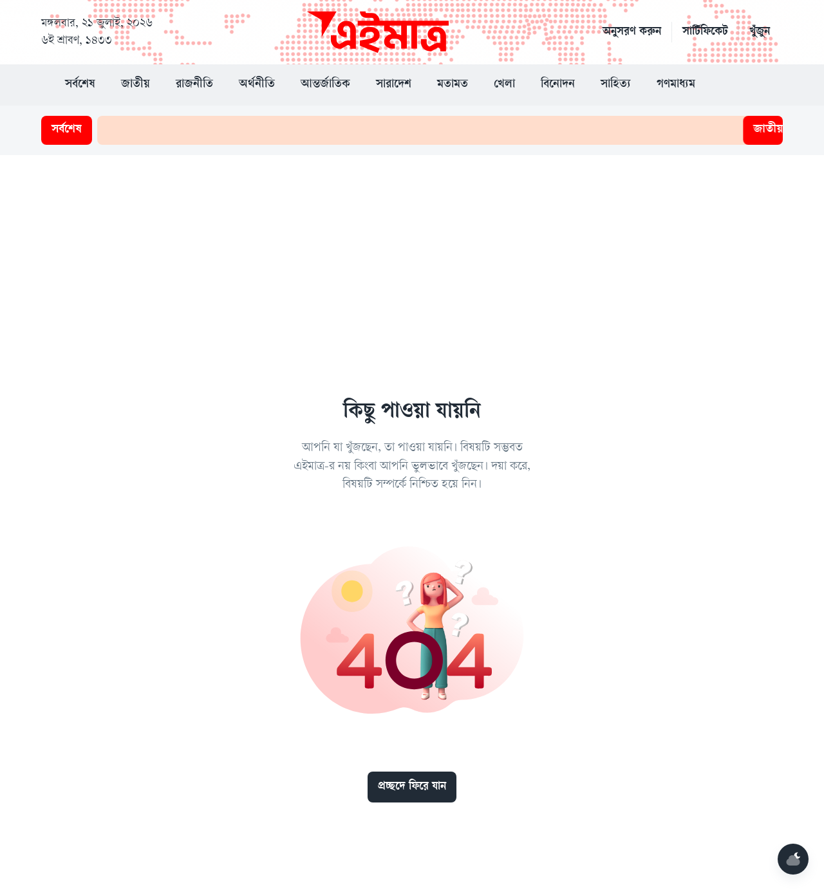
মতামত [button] (452, 85)
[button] (734, 85)
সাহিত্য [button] (616, 85)
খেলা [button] (504, 85)
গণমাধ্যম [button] (676, 85)
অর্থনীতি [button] (257, 85)
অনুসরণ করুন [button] (632, 32)
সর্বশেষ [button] (80, 85)
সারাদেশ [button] (393, 85)
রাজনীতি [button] (194, 85)
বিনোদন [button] (558, 85)
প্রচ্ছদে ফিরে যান (412, 787)
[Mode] (793, 859)
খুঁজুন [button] (759, 32)
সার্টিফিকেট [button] (705, 32)
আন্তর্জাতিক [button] (325, 85)
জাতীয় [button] (135, 85)
